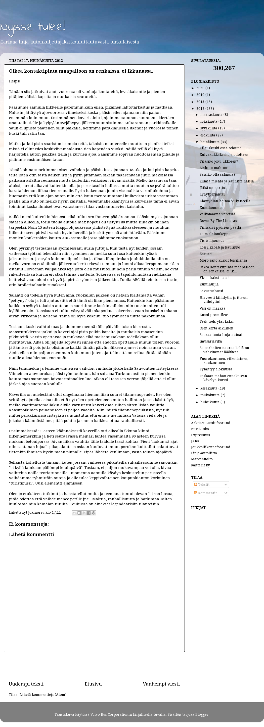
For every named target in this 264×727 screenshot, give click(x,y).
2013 (200, 102)
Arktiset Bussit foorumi (210, 423)
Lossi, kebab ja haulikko (220, 247)
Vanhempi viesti (161, 684)
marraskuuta (212, 115)
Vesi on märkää (213, 308)
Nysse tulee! (32, 27)
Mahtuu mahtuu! (214, 168)
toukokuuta (210, 395)
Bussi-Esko (200, 429)
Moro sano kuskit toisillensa (223, 260)
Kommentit (205, 493)
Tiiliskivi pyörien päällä (220, 227)
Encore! (206, 254)
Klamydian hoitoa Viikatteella (225, 201)
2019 (200, 95)
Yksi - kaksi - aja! (214, 278)
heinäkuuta (210, 142)
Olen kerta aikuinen (216, 328)
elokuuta (208, 135)
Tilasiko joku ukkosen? (219, 161)
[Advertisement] (94, 666)
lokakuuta (209, 121)
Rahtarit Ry (200, 465)
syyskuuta (209, 128)
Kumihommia (211, 208)
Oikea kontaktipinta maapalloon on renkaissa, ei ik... (227, 269)
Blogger (201, 714)
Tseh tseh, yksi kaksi (217, 321)
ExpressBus (200, 435)
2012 (200, 109)
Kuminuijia (209, 284)
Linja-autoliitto (204, 453)
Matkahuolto (202, 459)
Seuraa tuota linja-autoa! (221, 335)
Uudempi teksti (26, 684)
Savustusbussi (211, 291)
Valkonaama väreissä (217, 214)
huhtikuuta (210, 402)
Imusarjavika (211, 341)
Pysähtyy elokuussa (216, 369)
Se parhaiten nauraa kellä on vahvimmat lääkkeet (224, 350)
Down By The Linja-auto (220, 221)
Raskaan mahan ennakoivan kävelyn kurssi (223, 378)
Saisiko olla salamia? (217, 174)
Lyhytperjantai (212, 194)
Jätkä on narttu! (213, 188)
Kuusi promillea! (214, 315)
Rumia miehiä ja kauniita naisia (227, 181)
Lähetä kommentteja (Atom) (43, 695)
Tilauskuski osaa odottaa (221, 148)
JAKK (195, 441)
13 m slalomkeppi (215, 234)
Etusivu (93, 684)
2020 (200, 88)
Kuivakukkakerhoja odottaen (224, 155)
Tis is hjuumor (212, 240)
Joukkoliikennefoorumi (210, 447)
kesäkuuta (209, 388)
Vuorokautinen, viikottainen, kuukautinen (224, 361)
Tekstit (201, 484)
